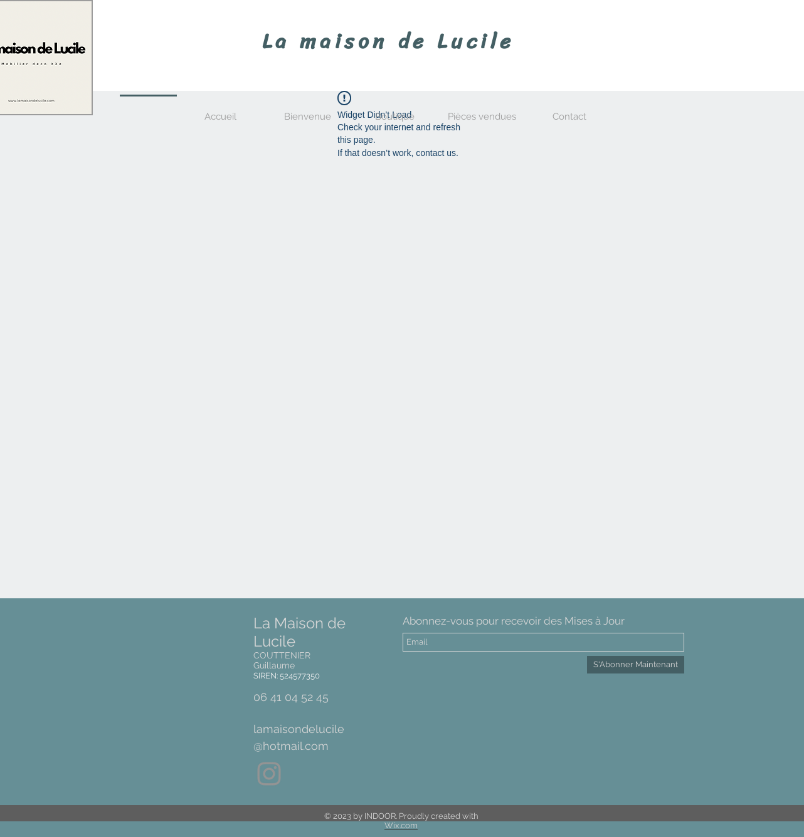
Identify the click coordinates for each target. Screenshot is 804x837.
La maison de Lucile (388, 41)
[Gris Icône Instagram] (269, 773)
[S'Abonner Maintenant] (635, 664)
